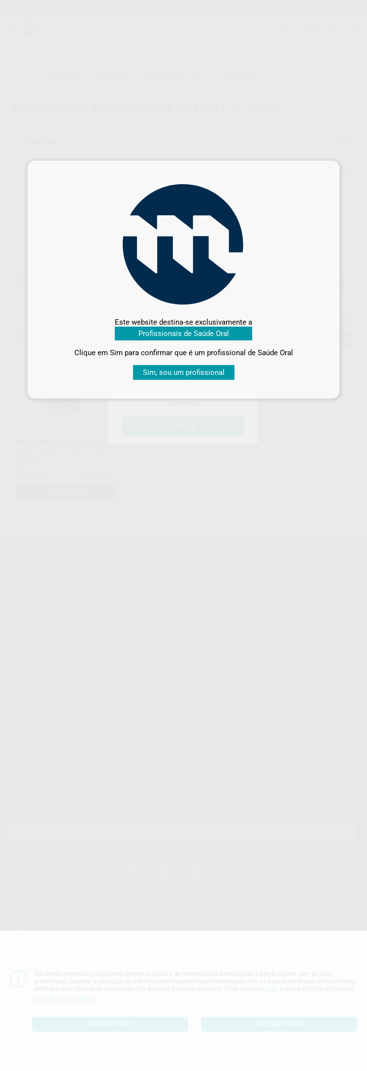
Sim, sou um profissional (184, 372)
